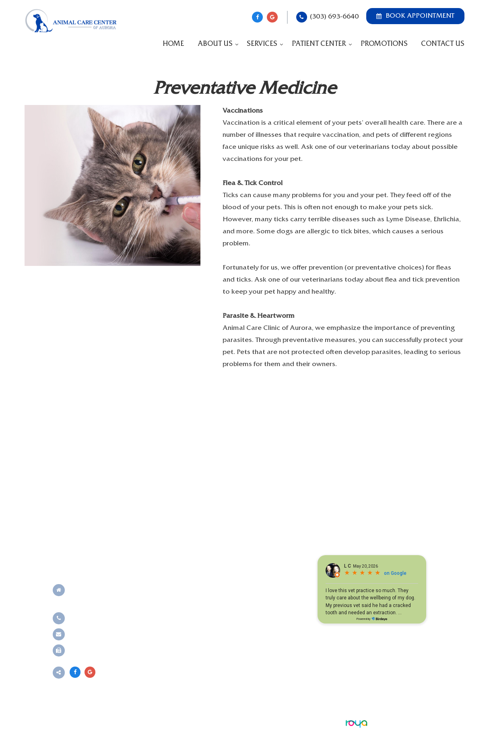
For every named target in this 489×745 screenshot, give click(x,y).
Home (173, 44)
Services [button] (262, 44)
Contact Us (442, 44)
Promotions (384, 44)
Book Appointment (415, 16)
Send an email (90, 634)
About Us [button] (215, 44)
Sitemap (207, 722)
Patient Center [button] (319, 44)
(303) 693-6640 (334, 17)
